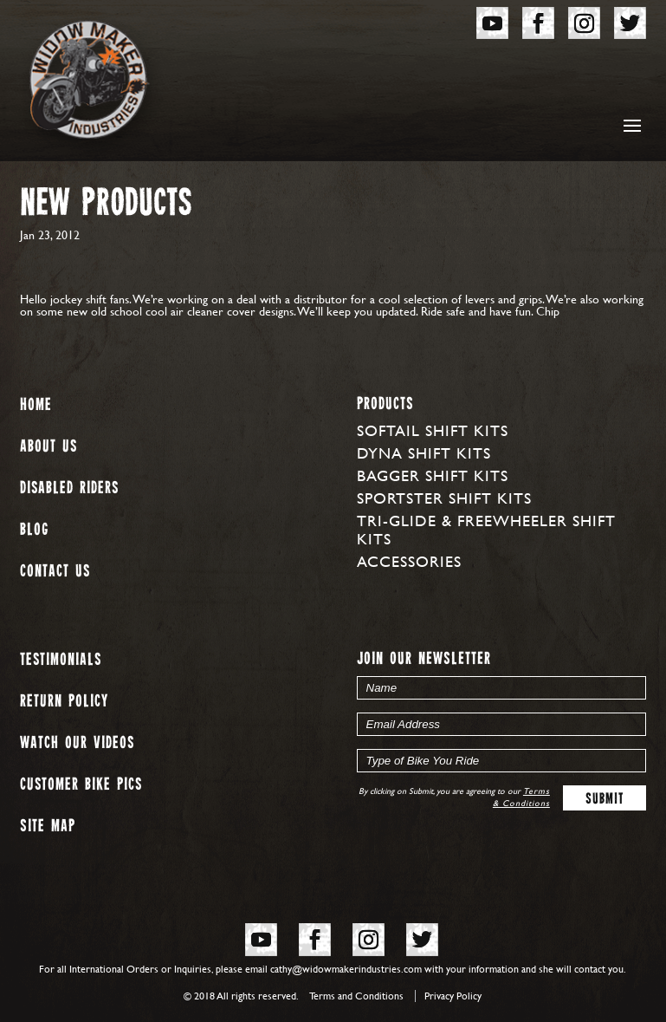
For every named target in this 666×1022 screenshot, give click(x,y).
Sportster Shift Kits (444, 498)
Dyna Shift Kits (424, 453)
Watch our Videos (77, 743)
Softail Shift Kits (432, 430)
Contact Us (55, 571)
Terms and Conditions (356, 996)
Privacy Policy (453, 996)
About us (48, 447)
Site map (47, 826)
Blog (34, 530)
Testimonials (60, 660)
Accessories (409, 561)
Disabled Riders (69, 488)
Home (36, 405)
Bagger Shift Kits (432, 475)
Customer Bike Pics (81, 785)
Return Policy (64, 701)
